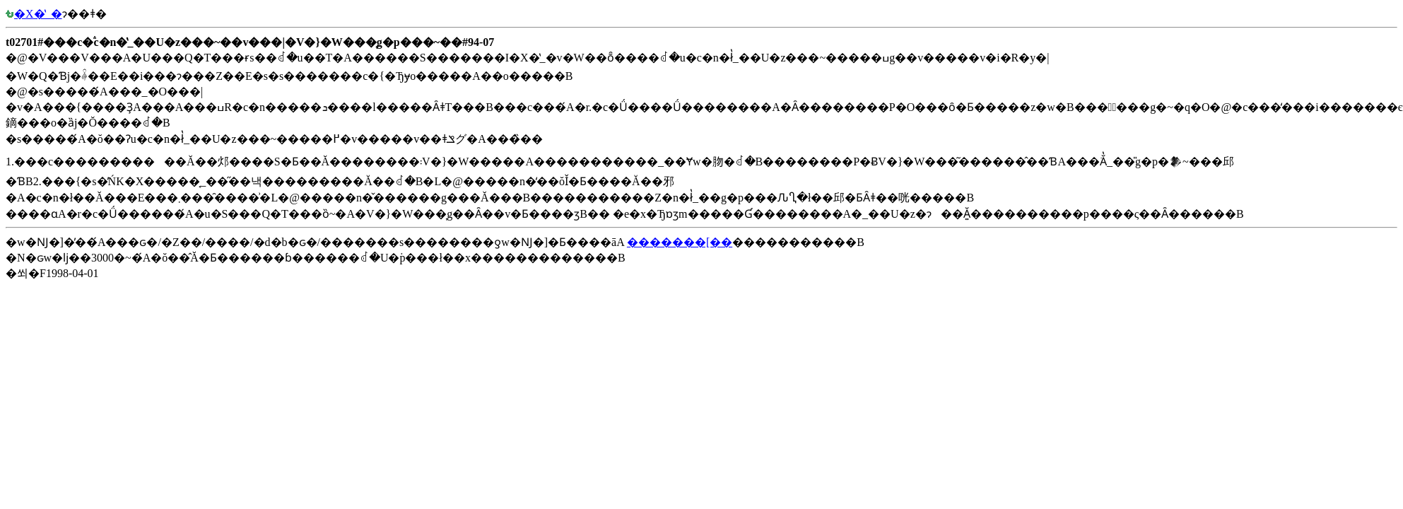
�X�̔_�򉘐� (34, 14)
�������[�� (679, 242)
